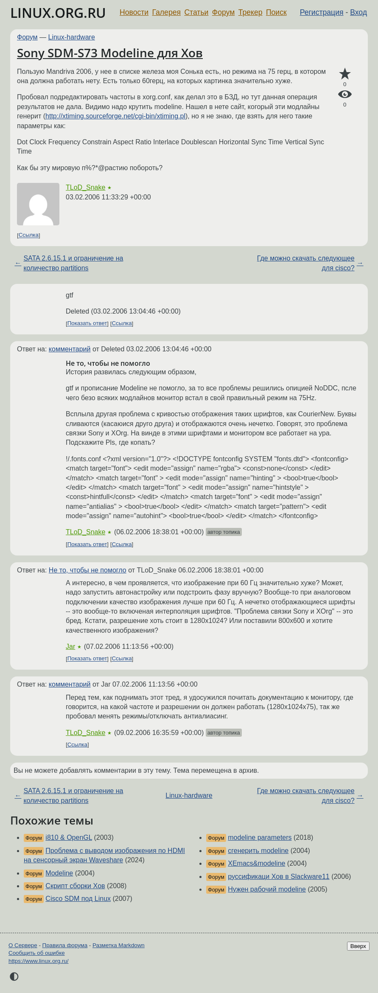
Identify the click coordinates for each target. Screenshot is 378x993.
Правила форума (65, 945)
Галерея (166, 12)
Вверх (358, 946)
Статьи (196, 12)
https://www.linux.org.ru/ (38, 961)
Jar (70, 646)
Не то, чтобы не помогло (87, 570)
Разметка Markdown (118, 945)
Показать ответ (87, 323)
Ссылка (29, 235)
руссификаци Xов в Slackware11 (278, 876)
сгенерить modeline (258, 850)
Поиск (276, 12)
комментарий (70, 349)
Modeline (59, 873)
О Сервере (22, 945)
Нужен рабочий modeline (267, 889)
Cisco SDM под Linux (78, 898)
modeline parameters (259, 837)
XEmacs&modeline (256, 863)
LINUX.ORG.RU (58, 12)
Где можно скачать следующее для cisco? (306, 263)
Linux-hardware (71, 37)
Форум (223, 12)
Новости (134, 12)
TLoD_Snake (85, 187)
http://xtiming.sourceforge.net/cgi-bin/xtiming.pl (115, 116)
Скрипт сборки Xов (75, 885)
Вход (358, 12)
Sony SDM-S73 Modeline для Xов (110, 53)
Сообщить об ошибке (36, 953)
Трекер (250, 12)
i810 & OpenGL (68, 837)
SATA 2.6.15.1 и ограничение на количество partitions (73, 263)
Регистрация (322, 12)
